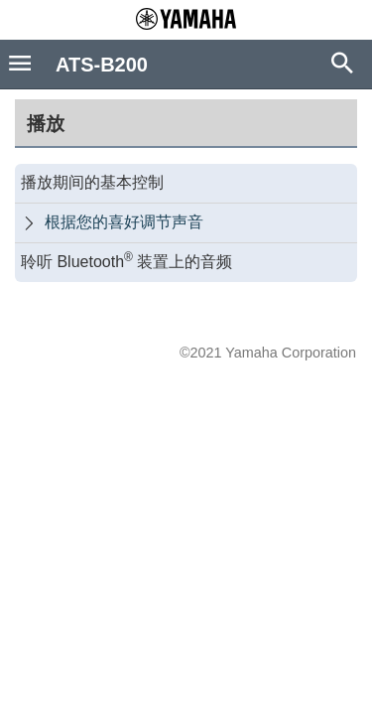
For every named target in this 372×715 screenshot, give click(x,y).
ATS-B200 (102, 64)
